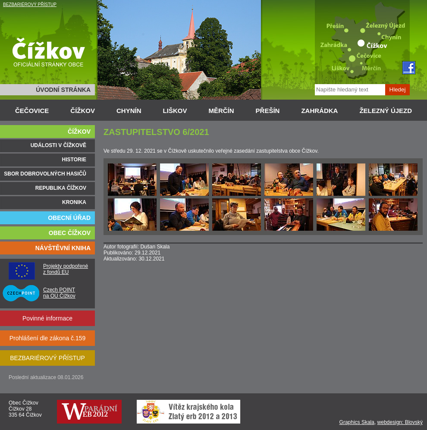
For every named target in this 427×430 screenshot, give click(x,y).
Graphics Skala (356, 422)
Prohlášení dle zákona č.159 (47, 338)
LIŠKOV (175, 110)
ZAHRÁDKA (319, 110)
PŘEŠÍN (268, 110)
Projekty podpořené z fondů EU (65, 269)
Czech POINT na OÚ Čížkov (59, 293)
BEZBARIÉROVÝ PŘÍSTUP (30, 4)
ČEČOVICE (32, 110)
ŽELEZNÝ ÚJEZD (385, 110)
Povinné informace (47, 318)
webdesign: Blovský (400, 422)
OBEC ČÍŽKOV (70, 232)
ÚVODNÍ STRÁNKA (63, 89)
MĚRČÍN (221, 110)
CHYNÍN (128, 110)
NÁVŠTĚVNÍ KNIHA (63, 248)
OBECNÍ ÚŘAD (69, 217)
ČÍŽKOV (82, 110)
